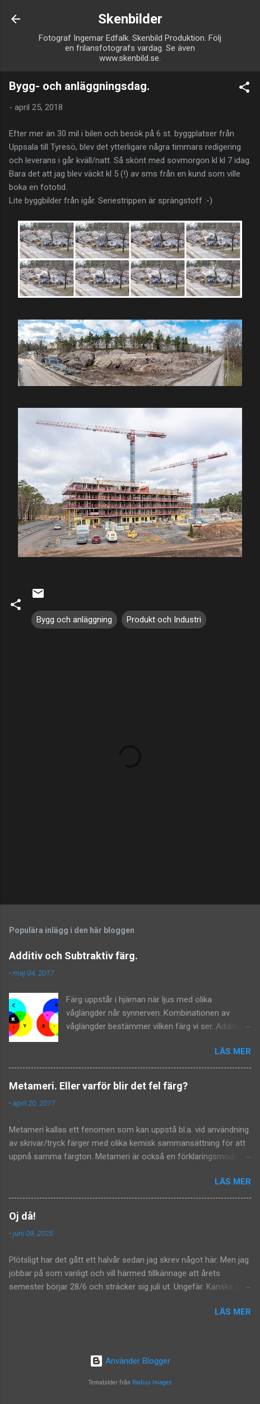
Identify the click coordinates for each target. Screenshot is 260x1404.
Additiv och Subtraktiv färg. (73, 956)
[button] (244, 89)
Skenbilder (130, 19)
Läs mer (233, 1051)
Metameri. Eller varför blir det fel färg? (98, 1086)
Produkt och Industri (164, 620)
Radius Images (152, 1382)
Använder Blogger (130, 1361)
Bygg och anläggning (74, 620)
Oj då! (22, 1216)
